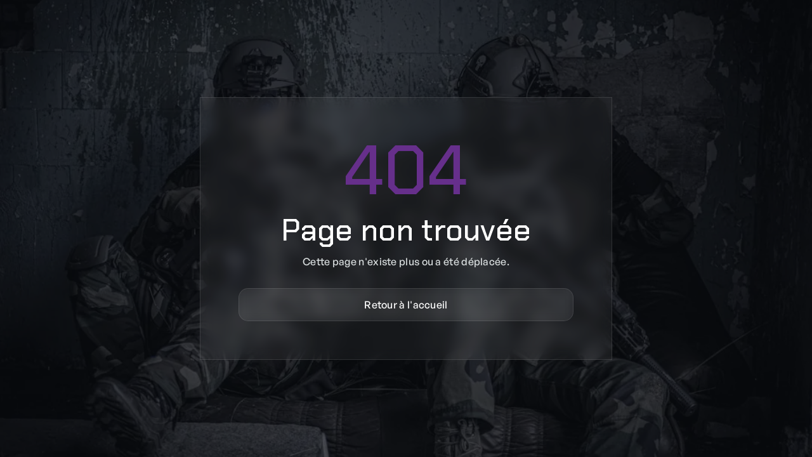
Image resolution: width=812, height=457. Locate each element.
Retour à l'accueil (405, 304)
